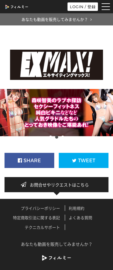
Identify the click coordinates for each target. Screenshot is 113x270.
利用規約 (76, 208)
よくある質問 (80, 217)
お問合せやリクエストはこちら (57, 185)
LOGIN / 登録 (83, 6)
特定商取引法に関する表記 (36, 217)
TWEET (83, 160)
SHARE (29, 160)
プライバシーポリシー (40, 208)
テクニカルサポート (42, 227)
